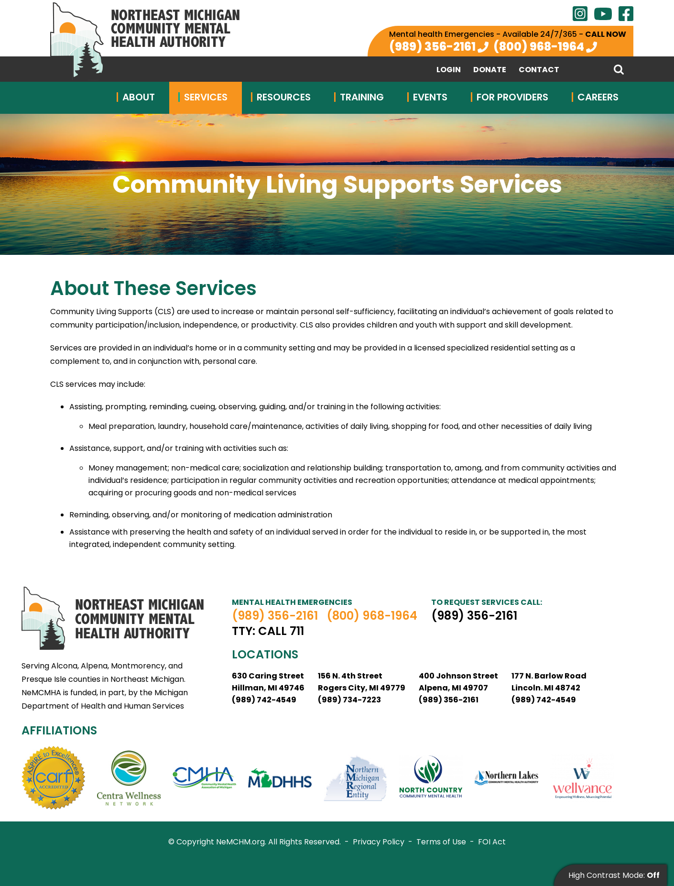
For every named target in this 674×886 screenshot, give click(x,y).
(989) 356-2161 (432, 47)
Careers (598, 97)
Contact (539, 70)
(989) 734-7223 (349, 699)
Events (430, 97)
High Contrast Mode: (614, 875)
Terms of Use (441, 841)
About (138, 97)
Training (362, 97)
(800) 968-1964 (538, 47)
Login (448, 70)
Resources (284, 97)
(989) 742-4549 (264, 699)
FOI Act (492, 841)
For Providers (512, 97)
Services (206, 97)
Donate (489, 70)
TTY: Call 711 (268, 631)
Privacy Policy (378, 841)
